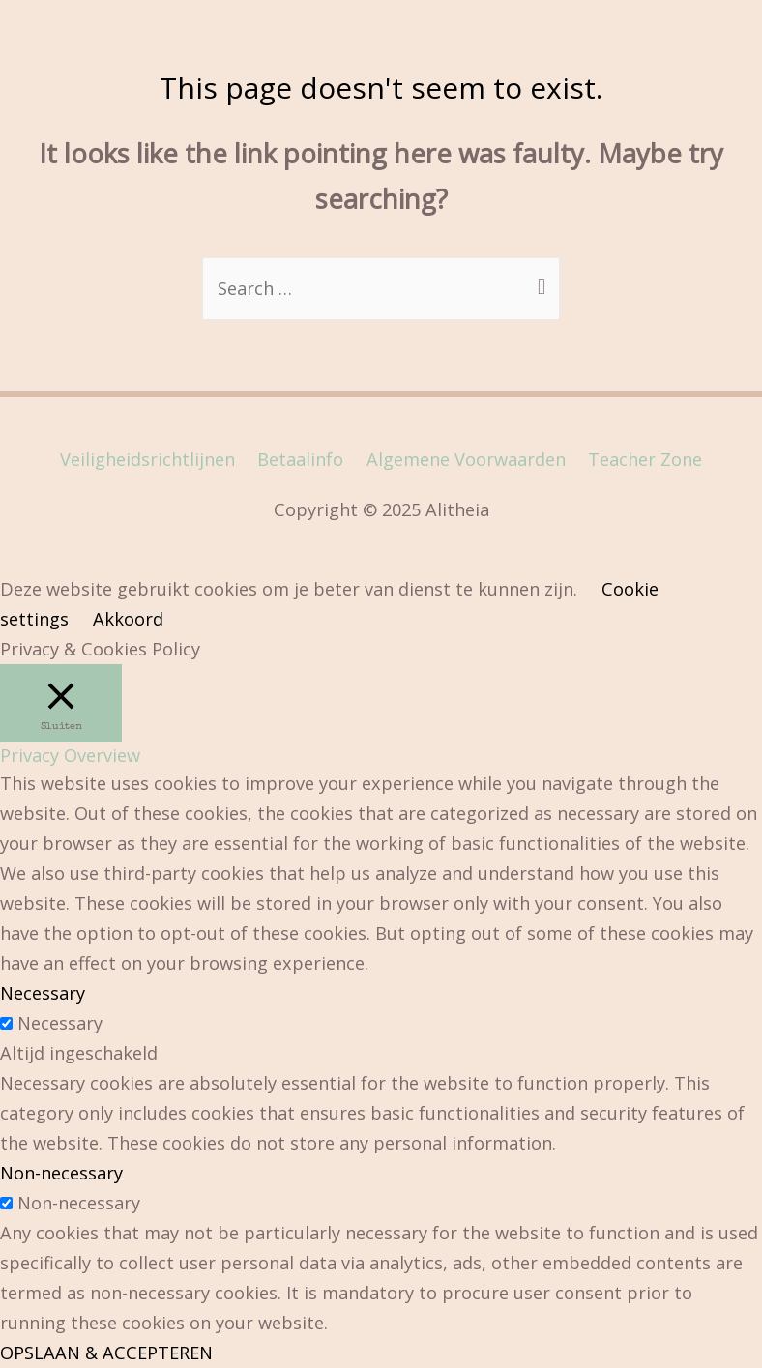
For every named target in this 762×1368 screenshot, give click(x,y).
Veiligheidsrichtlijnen (147, 459)
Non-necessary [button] (61, 1172)
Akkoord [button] (128, 618)
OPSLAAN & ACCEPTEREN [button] (106, 1352)
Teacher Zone (645, 459)
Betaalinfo (300, 459)
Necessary (60, 1022)
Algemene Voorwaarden (466, 459)
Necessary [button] (42, 992)
